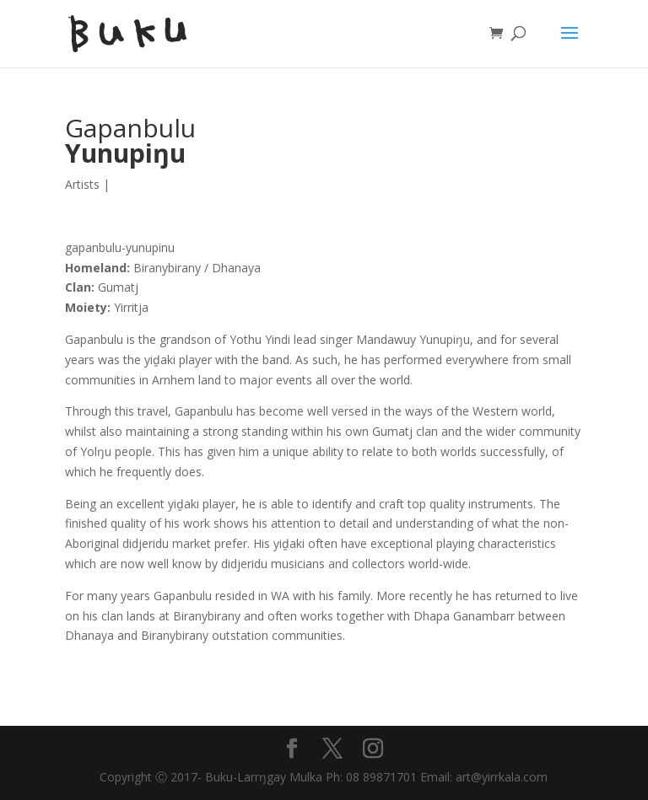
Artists (82, 184)
